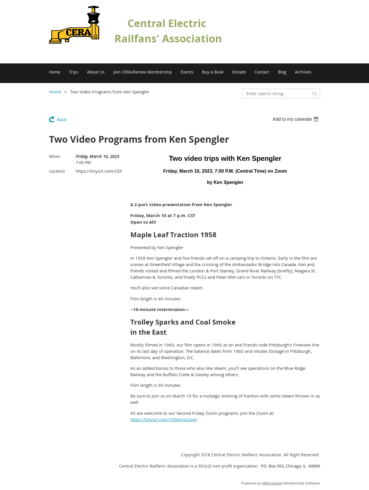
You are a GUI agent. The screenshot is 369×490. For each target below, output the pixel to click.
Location (57, 171)
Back (62, 119)
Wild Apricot (272, 483)
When (54, 156)
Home (55, 92)
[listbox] (296, 119)
